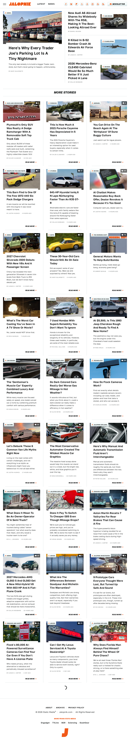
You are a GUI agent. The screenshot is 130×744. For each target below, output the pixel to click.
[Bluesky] (71, 4)
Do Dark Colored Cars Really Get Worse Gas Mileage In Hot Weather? (63, 387)
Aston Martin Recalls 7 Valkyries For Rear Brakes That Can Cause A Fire (107, 518)
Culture (10, 424)
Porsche (53, 103)
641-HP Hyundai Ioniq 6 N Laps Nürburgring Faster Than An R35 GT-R (64, 197)
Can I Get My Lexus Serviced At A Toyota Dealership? (63, 648)
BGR (63, 723)
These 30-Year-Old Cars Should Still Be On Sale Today (64, 260)
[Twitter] (82, 4)
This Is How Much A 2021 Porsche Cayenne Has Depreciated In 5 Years (64, 130)
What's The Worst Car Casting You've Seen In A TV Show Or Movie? (21, 324)
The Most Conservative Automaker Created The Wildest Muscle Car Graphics (64, 451)
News (51, 4)
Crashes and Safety (101, 491)
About (49, 708)
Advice (52, 555)
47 (81, 171)
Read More (30, 162)
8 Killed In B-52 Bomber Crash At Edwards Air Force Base (80, 45)
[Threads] (87, 4)
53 (125, 299)
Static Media (49, 712)
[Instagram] (92, 4)
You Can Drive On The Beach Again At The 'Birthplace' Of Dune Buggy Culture (106, 130)
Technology (98, 360)
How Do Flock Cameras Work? (107, 384)
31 (125, 623)
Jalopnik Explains (57, 360)
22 (38, 425)
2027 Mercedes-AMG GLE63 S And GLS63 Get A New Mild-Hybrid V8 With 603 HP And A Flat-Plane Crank (21, 584)
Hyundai (53, 171)
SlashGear (84, 723)
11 (125, 425)
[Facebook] (66, 4)
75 (125, 235)
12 (38, 556)
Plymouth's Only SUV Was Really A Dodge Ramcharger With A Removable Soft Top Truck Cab (20, 131)
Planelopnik (109, 41)
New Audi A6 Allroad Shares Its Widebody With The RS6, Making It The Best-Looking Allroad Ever (82, 20)
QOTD (52, 235)
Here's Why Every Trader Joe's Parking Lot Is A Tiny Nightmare (31, 53)
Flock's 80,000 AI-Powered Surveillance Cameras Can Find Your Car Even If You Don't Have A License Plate (21, 651)
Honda (52, 299)
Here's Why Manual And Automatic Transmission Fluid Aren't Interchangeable (108, 451)
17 (82, 491)
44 (38, 235)
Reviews (107, 66)
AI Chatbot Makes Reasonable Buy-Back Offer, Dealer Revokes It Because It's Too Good (108, 198)
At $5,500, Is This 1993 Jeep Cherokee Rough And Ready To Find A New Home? (107, 326)
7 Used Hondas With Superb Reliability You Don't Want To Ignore (63, 324)
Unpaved (97, 103)
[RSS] (103, 4)
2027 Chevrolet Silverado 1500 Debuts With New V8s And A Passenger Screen (21, 261)
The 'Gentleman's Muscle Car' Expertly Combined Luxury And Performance (20, 387)
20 (125, 171)
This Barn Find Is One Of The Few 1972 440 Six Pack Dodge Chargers (21, 196)
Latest (41, 4)
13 (38, 491)
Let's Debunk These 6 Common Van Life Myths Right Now (21, 450)
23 (81, 235)
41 (38, 623)
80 (38, 299)
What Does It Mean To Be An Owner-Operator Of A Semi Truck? (21, 516)
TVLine (55, 723)
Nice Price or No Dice (101, 299)
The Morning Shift (100, 235)
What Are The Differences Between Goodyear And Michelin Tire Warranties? (64, 582)
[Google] (98, 4)
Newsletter (117, 4)
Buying (96, 171)
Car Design (108, 16)
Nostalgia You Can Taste (16, 171)
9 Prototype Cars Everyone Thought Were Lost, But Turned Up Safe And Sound (108, 582)
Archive (60, 708)
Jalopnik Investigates (102, 555)
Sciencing (72, 723)
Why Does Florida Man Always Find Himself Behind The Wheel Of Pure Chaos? (107, 650)
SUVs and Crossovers (15, 103)
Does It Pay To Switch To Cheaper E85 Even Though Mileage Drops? (64, 516)
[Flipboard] (76, 4)
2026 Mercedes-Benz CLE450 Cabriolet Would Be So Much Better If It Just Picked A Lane (82, 71)
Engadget (45, 723)
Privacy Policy (76, 708)
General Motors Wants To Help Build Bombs (107, 258)
